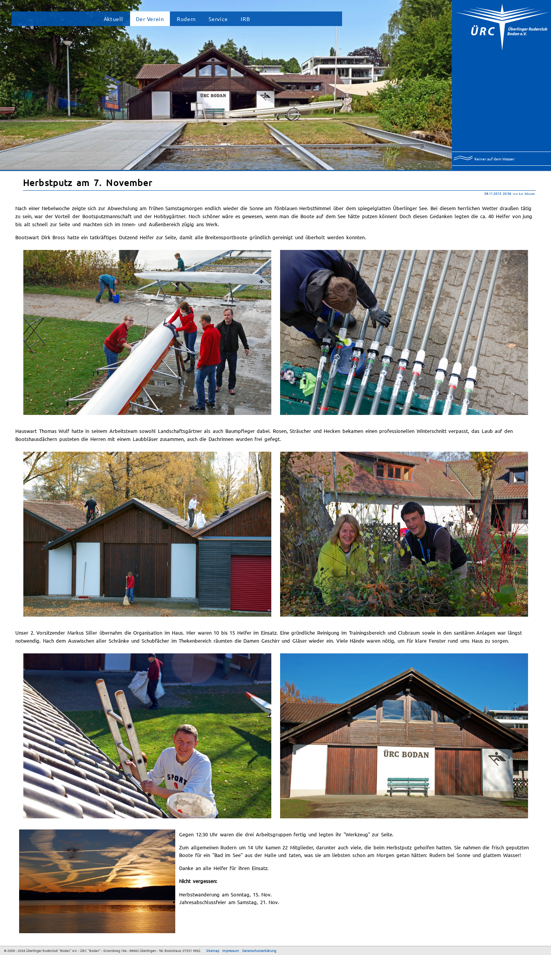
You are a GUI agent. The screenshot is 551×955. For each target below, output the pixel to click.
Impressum (230, 950)
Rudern (186, 18)
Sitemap (212, 950)
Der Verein (150, 18)
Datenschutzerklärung (259, 950)
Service (218, 18)
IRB (245, 18)
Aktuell (113, 18)
